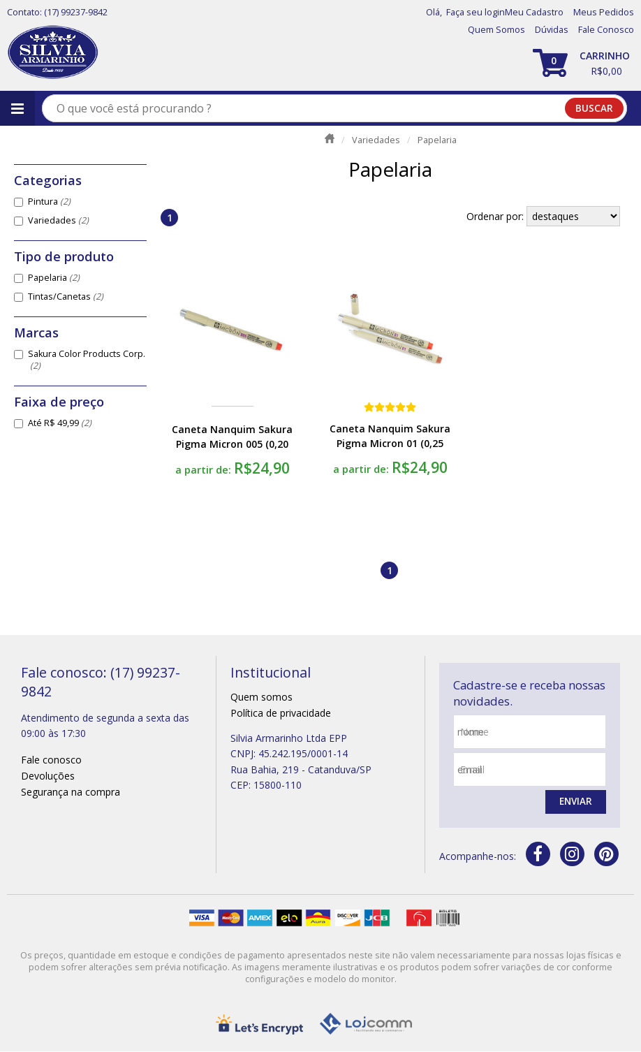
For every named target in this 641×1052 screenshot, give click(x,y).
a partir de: (204, 469)
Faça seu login (475, 12)
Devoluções (48, 775)
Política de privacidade (280, 712)
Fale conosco (51, 759)
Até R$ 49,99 (59, 423)
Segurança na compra (70, 791)
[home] (52, 53)
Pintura (49, 201)
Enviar (574, 802)
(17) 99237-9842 (76, 12)
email (472, 769)
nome (474, 731)
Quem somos (261, 696)
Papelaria (54, 278)
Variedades (58, 220)
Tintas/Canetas (65, 296)
